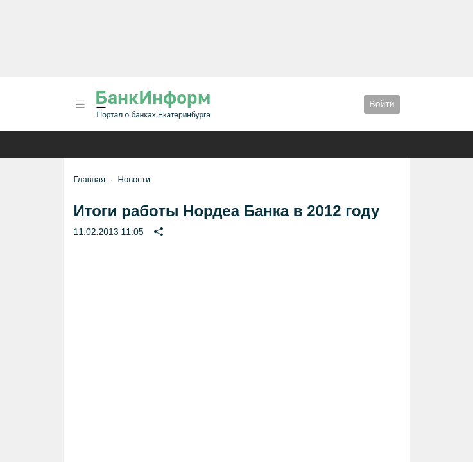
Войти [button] (381, 104)
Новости (134, 179)
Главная (89, 179)
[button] (80, 104)
